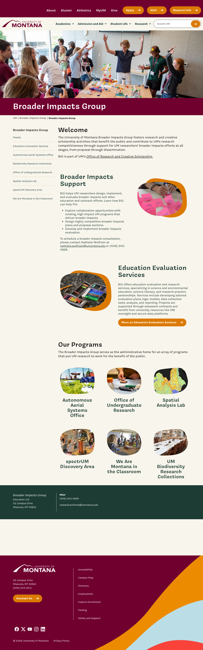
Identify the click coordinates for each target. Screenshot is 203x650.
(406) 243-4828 (69, 498)
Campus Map (85, 577)
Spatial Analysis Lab (25, 181)
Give (114, 10)
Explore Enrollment (89, 602)
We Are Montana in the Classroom (33, 198)
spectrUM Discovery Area (27, 189)
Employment (85, 594)
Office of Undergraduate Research (32, 172)
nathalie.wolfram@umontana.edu (83, 246)
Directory (83, 585)
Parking (82, 610)
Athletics (84, 10)
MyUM (101, 10)
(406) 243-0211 (22, 587)
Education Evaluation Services (30, 146)
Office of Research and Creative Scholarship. (119, 156)
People (17, 137)
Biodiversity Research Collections (32, 163)
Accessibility (85, 569)
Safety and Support (89, 618)
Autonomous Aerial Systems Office (33, 155)
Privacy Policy (61, 640)
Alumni (66, 10)
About (51, 10)
